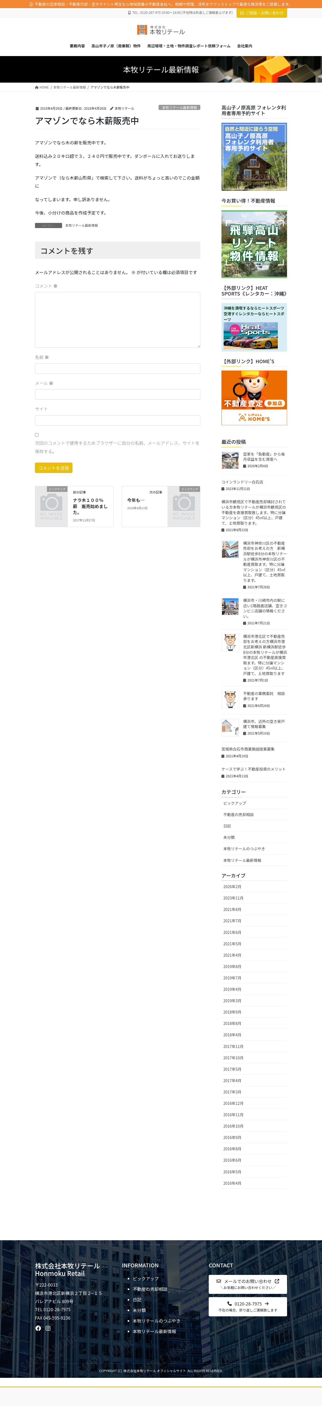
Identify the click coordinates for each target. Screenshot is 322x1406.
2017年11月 (233, 1046)
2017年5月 (232, 1069)
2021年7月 (232, 920)
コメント (46, 286)
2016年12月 (233, 1103)
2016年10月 (233, 1126)
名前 (42, 357)
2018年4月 (232, 1034)
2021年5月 (232, 943)
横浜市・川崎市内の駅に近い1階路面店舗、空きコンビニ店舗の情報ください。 (265, 608)
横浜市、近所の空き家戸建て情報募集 (264, 724)
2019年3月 (232, 1000)
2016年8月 (232, 1148)
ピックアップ (234, 803)
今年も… (135, 500)
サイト (41, 408)
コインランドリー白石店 (242, 482)
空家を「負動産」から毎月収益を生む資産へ (264, 456)
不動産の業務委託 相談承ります (264, 696)
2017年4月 (232, 1080)
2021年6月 (232, 932)
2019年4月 (232, 989)
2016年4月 (232, 1183)
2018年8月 (232, 1023)
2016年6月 (232, 1160)
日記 (227, 826)
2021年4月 (232, 955)
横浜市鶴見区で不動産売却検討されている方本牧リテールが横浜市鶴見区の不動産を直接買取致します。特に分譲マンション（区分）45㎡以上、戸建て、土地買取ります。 (253, 512)
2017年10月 (233, 1057)
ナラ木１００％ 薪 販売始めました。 (90, 506)
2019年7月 (232, 977)
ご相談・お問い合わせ (262, 12)
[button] (248, 1284)
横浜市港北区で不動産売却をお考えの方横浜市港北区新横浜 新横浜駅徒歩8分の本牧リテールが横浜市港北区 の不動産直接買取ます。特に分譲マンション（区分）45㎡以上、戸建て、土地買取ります (265, 655)
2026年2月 (232, 886)
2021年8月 (232, 909)
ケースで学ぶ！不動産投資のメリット (253, 769)
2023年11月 (233, 898)
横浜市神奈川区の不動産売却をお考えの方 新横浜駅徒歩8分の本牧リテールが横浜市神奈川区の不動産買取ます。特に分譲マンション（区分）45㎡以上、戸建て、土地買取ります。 (265, 561)
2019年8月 (232, 966)
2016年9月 (232, 1137)
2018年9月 (232, 1012)
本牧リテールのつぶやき (244, 848)
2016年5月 (232, 1171)
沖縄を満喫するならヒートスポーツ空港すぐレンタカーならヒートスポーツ (254, 313)
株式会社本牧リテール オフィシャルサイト (155, 1370)
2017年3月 (232, 1092)
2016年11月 (233, 1114)
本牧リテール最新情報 (179, 107)
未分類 (229, 837)
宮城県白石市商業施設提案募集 (248, 749)
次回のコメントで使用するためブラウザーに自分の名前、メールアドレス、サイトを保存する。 (117, 447)
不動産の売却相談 (238, 814)
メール (44, 383)
